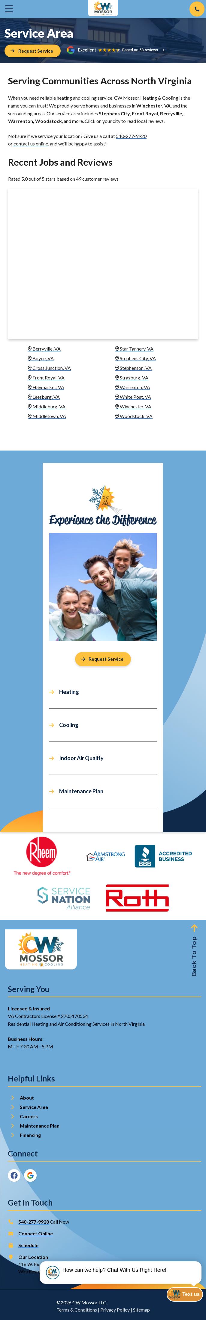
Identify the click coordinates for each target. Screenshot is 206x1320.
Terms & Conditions (76, 1310)
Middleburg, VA (46, 407)
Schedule (28, 1245)
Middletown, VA (47, 416)
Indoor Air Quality (81, 758)
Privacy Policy (115, 1310)
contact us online (31, 144)
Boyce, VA (41, 358)
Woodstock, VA (134, 416)
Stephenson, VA (133, 368)
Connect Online (35, 1234)
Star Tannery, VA (134, 349)
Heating (69, 692)
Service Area (34, 1107)
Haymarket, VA (46, 387)
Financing (30, 1135)
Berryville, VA (44, 349)
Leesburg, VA (44, 397)
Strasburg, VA (131, 378)
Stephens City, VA (135, 358)
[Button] (33, 51)
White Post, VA (133, 397)
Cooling (68, 725)
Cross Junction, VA (49, 368)
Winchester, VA (133, 407)
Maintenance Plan (81, 791)
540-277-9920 (131, 136)
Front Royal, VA (46, 378)
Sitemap (141, 1310)
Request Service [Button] (102, 659)
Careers (29, 1116)
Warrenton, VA (132, 387)
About (27, 1098)
